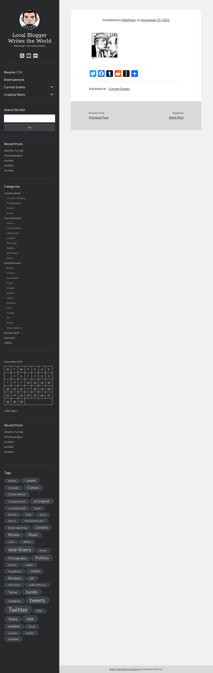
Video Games (14, 327)
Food (9, 282)
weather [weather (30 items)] (14, 626)
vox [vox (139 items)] (30, 618)
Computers (13, 277)
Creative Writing (16, 198)
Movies (11, 292)
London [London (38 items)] (42, 527)
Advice (10, 223)
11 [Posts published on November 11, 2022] (35, 382)
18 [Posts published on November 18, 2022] (35, 388)
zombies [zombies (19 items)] (13, 639)
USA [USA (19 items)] (39, 611)
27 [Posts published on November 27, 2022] (48, 395)
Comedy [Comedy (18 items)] (13, 488)
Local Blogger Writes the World (29, 38)
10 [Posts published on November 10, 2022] (28, 382)
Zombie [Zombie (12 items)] (30, 633)
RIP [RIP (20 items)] (32, 578)
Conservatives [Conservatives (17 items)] (16, 494)
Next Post (176, 117)
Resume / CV (13, 72)
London (11, 238)
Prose (10, 213)
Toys (9, 307)
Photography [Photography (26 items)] (17, 558)
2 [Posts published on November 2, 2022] (21, 375)
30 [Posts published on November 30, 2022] (21, 401)
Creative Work (14, 94)
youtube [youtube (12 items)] (12, 633)
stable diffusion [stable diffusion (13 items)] (37, 584)
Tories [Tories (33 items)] (12, 592)
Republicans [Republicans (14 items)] (15, 571)
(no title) (9, 160)
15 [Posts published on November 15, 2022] (14, 388)
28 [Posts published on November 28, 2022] (7, 401)
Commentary (14, 228)
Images (11, 287)
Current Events (14, 87)
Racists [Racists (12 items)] (12, 564)
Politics (11, 248)
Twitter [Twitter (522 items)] (18, 609)
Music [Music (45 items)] (33, 535)
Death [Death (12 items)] (37, 508)
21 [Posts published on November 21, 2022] (7, 395)
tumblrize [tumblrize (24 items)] (14, 601)
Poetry (10, 208)
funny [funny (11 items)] (43, 514)
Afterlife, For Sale (14, 150)
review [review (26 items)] (35, 571)
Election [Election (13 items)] (12, 514)
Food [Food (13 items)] (28, 514)
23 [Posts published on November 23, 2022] (21, 395)
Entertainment (14, 79)
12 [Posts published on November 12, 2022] (42, 382)
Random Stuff (11, 332)
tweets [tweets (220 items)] (37, 600)
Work (10, 258)
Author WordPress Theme (124, 669)
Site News (12, 253)
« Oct (7, 410)
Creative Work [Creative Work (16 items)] (16, 501)
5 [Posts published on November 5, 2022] (42, 375)
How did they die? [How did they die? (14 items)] (34, 520)
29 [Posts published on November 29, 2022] (14, 401)
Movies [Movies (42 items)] (14, 535)
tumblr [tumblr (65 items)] (32, 591)
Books (10, 267)
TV (8, 317)
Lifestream (13, 233)
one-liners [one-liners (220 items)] (19, 549)
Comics (11, 272)
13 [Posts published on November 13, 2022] (48, 382)
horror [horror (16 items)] (12, 520)
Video (10, 322)
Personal (12, 243)
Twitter (8, 342)
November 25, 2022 (155, 20)
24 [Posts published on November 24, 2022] (28, 395)
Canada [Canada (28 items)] (30, 480)
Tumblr (11, 312)
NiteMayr (129, 20)
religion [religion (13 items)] (29, 564)
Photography (14, 203)
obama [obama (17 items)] (27, 541)
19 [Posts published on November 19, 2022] (42, 388)
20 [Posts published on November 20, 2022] (48, 388)
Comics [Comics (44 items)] (33, 487)
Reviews (11, 302)
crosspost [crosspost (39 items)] (42, 501)
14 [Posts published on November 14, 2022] (7, 388)
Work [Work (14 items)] (32, 626)
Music (10, 297)
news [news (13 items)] (11, 541)
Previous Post (99, 117)
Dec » (14, 410)
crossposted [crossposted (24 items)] (16, 508)
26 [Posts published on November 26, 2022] (42, 395)
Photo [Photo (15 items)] (43, 550)
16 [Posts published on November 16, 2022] (21, 388)
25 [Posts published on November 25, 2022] (35, 395)
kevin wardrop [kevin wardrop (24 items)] (17, 527)
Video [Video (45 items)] (13, 619)
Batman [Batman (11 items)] (12, 480)
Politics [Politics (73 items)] (42, 557)
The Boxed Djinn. (13, 155)
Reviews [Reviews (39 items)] (14, 578)
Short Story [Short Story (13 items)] (14, 584)
